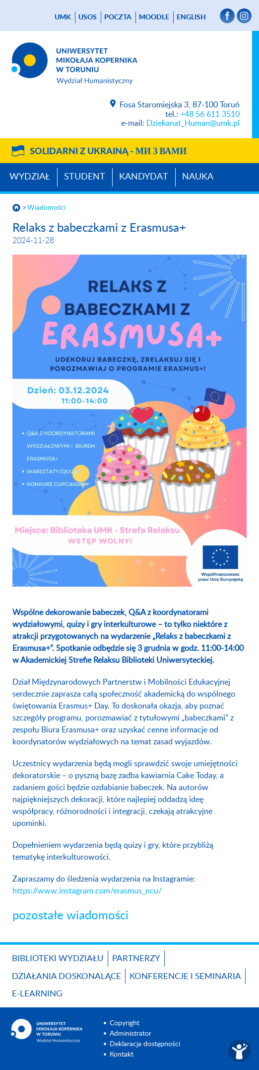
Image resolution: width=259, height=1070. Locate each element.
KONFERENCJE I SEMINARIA (185, 976)
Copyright (124, 1023)
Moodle (154, 17)
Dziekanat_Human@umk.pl (193, 123)
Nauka (197, 177)
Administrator (130, 1033)
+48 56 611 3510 (210, 114)
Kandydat (143, 177)
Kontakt (121, 1054)
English (191, 17)
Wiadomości (46, 207)
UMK (63, 17)
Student (84, 177)
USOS (87, 17)
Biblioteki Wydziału (58, 958)
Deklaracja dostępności (145, 1044)
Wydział (29, 177)
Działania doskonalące (66, 976)
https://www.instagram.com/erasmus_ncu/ (87, 891)
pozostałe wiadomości (70, 916)
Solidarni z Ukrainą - (108, 151)
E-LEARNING (37, 993)
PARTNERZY (136, 958)
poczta (117, 17)
